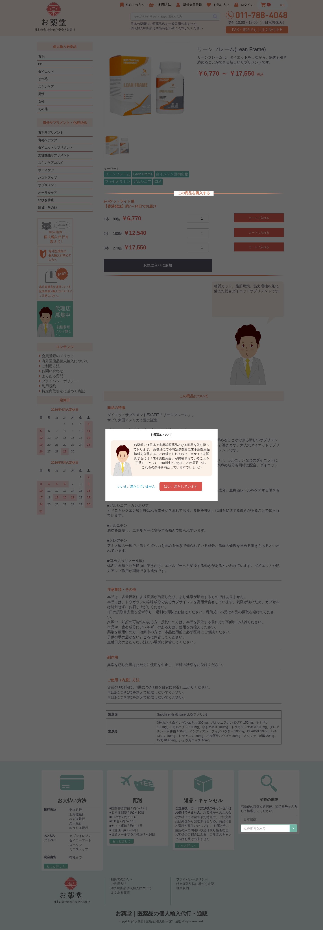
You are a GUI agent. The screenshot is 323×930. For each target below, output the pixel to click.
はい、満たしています (181, 486)
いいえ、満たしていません (136, 486)
